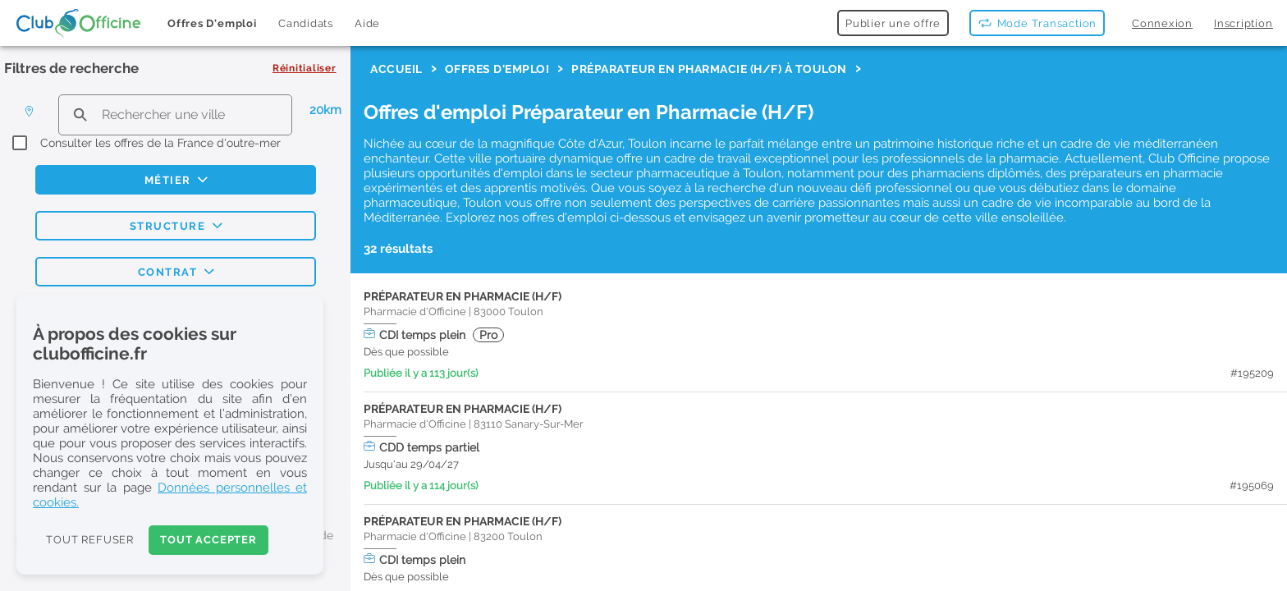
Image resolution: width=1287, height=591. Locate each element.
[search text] (175, 114)
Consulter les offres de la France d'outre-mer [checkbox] (160, 142)
